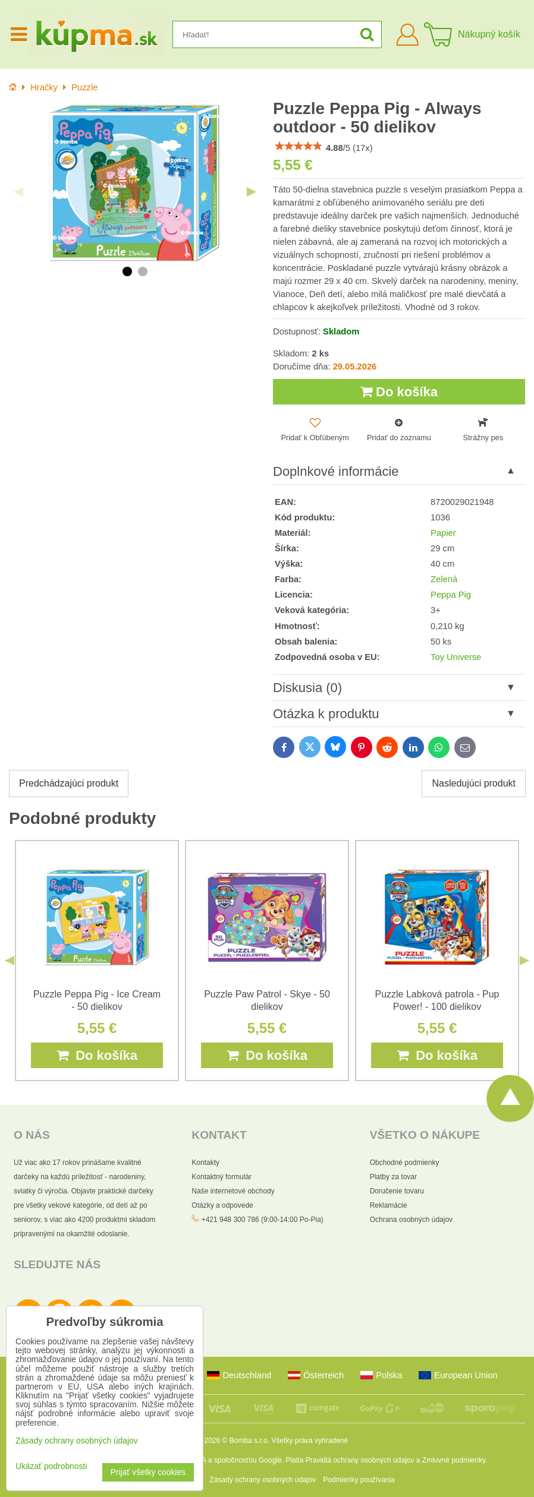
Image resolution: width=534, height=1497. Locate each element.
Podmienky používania (359, 1480)
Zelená (444, 579)
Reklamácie (388, 1205)
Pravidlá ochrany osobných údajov (360, 1460)
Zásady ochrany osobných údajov (262, 1480)
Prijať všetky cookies (148, 1472)
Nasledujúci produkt (474, 783)
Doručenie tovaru (397, 1191)
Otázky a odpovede (222, 1205)
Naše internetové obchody (232, 1191)
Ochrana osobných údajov (411, 1219)
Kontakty (205, 1162)
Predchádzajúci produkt (68, 783)
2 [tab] (142, 271)
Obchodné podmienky (404, 1162)
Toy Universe (456, 657)
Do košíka (399, 391)
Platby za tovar (393, 1177)
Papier (443, 533)
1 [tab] (127, 271)
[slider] (298, 146)
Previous (18, 191)
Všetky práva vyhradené (309, 1440)
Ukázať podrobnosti (51, 1466)
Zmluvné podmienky (454, 1460)
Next (251, 191)
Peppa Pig (451, 594)
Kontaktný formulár (221, 1177)
